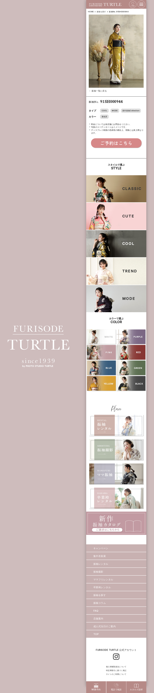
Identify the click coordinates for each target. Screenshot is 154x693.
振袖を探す (101, 12)
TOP (96, 634)
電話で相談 (116, 687)
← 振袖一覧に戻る (98, 90)
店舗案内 (98, 618)
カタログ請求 (136, 687)
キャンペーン (100, 548)
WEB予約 (96, 687)
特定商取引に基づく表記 (116, 670)
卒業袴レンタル (102, 587)
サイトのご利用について (116, 674)
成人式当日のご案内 (104, 626)
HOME (91, 12)
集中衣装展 (99, 556)
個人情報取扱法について (116, 667)
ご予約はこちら (116, 143)
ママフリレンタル (103, 579)
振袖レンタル (100, 563)
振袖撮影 (98, 571)
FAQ (95, 610)
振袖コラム (99, 602)
